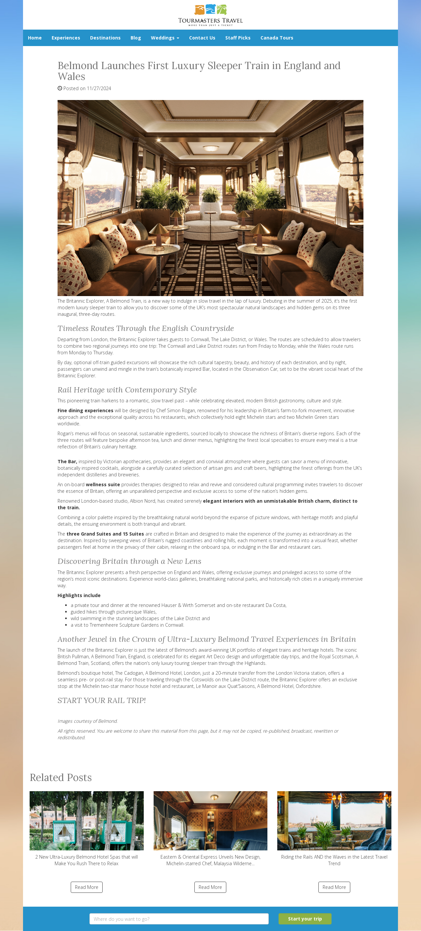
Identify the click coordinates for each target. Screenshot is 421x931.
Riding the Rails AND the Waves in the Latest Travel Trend (334, 829)
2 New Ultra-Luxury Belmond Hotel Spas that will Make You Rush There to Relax (87, 829)
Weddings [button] (165, 38)
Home (35, 38)
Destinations (105, 38)
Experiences (66, 38)
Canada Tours (276, 38)
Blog (136, 38)
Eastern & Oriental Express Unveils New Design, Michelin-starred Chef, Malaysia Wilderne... (211, 829)
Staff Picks (238, 38)
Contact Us (202, 38)
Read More (86, 887)
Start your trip (305, 919)
